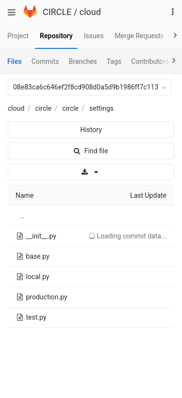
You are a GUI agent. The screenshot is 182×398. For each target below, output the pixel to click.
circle (43, 108)
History (91, 129)
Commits (45, 61)
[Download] (91, 172)
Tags (114, 61)
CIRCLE (57, 12)
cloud (90, 12)
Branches (83, 61)
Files (14, 61)
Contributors (150, 61)
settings (101, 108)
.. (22, 216)
